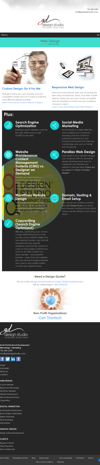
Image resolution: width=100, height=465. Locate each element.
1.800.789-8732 (60, 285)
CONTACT (4, 375)
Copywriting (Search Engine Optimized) (27, 224)
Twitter (7, 359)
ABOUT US (4, 371)
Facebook (2, 359)
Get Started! (50, 318)
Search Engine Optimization (11, 413)
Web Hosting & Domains (9, 397)
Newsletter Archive (20, 458)
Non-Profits (4, 458)
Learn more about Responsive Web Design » (72, 107)
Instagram (18, 359)
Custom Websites (7, 385)
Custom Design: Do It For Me (21, 88)
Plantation (80, 458)
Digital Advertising (7, 417)
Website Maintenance (9, 394)
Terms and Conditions (44, 462)
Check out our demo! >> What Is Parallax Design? (78, 170)
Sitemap (60, 462)
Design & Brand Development (12, 433)
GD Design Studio (74, 206)
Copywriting (5, 400)
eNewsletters (5, 423)
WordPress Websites (8, 391)
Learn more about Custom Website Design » (22, 103)
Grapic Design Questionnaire (69, 282)
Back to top (99, 460)
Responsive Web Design (68, 87)
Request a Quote (7, 443)
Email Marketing (6, 420)
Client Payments (6, 446)
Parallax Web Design (78, 152)
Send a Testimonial (7, 449)
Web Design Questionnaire (39, 282)
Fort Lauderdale (65, 458)
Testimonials (44, 458)
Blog (33, 458)
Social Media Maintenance (11, 410)
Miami (90, 458)
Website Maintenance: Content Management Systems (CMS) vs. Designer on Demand (29, 162)
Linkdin (13, 359)
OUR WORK (4, 368)
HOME (2, 365)
